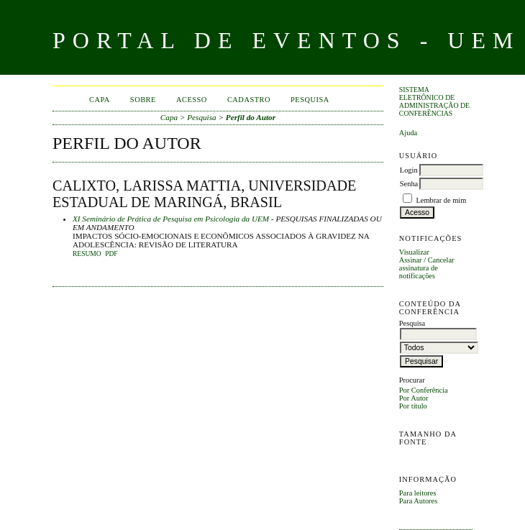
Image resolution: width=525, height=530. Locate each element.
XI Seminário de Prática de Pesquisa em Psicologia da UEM (171, 218)
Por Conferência (423, 390)
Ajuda (408, 133)
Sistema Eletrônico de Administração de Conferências (434, 101)
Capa (99, 100)
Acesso (191, 100)
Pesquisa (310, 100)
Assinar (410, 260)
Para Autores (418, 501)
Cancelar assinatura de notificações (427, 268)
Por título (413, 406)
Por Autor (414, 398)
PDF (111, 253)
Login (409, 170)
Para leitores (418, 493)
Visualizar (414, 252)
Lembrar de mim (441, 200)
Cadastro (248, 100)
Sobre (143, 100)
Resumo (87, 253)
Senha (409, 184)
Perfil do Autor (250, 117)
